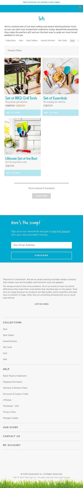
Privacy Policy (9, 412)
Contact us (11, 436)
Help (6, 369)
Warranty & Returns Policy (15, 388)
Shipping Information (12, 382)
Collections (10, 40)
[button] (41, 50)
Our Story (10, 427)
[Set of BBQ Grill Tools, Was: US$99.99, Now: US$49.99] (22, 76)
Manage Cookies (10, 418)
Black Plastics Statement (15, 376)
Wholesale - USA (11, 406)
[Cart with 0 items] (78, 8)
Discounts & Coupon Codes (15, 394)
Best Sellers (32, 40)
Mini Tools (62, 40)
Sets (72, 40)
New (21, 40)
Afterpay (7, 400)
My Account (12, 445)
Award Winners (48, 40)
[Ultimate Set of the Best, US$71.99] (22, 136)
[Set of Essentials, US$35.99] (60, 76)
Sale (5, 359)
